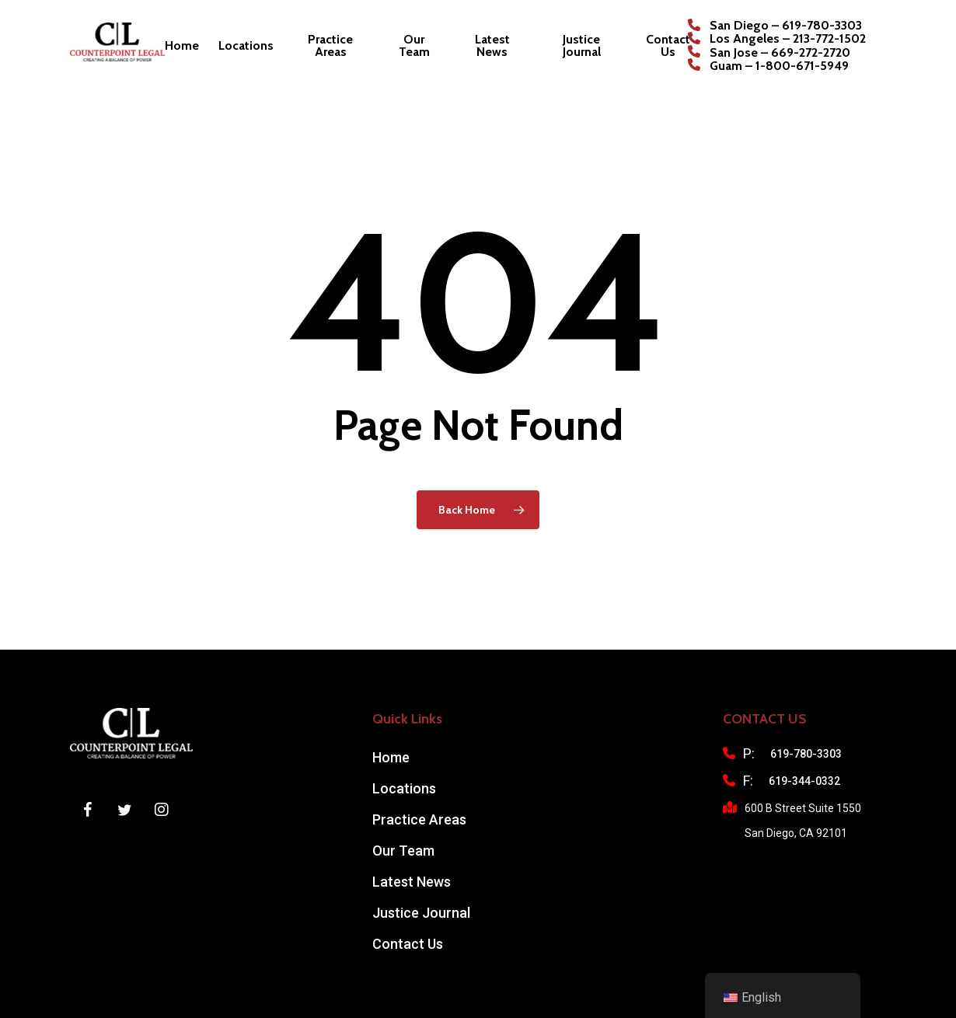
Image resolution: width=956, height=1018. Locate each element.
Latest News (411, 881)
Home (391, 757)
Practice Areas (419, 819)
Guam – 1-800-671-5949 (779, 66)
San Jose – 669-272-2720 (780, 53)
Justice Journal (421, 913)
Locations (404, 788)
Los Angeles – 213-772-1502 (788, 39)
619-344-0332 (804, 781)
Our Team (403, 850)
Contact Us (407, 944)
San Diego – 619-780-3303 (786, 25)
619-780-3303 (806, 754)
